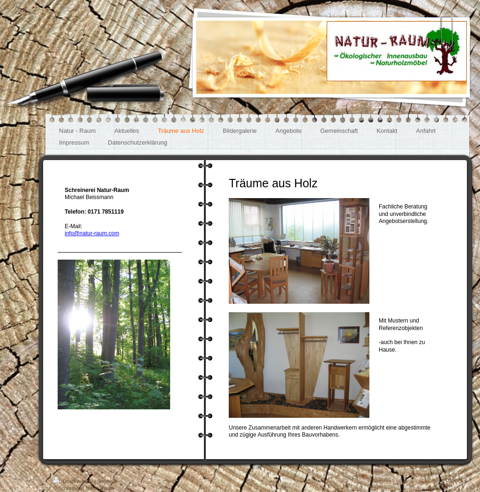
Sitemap (106, 481)
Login (451, 480)
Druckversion (73, 481)
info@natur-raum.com (92, 233)
